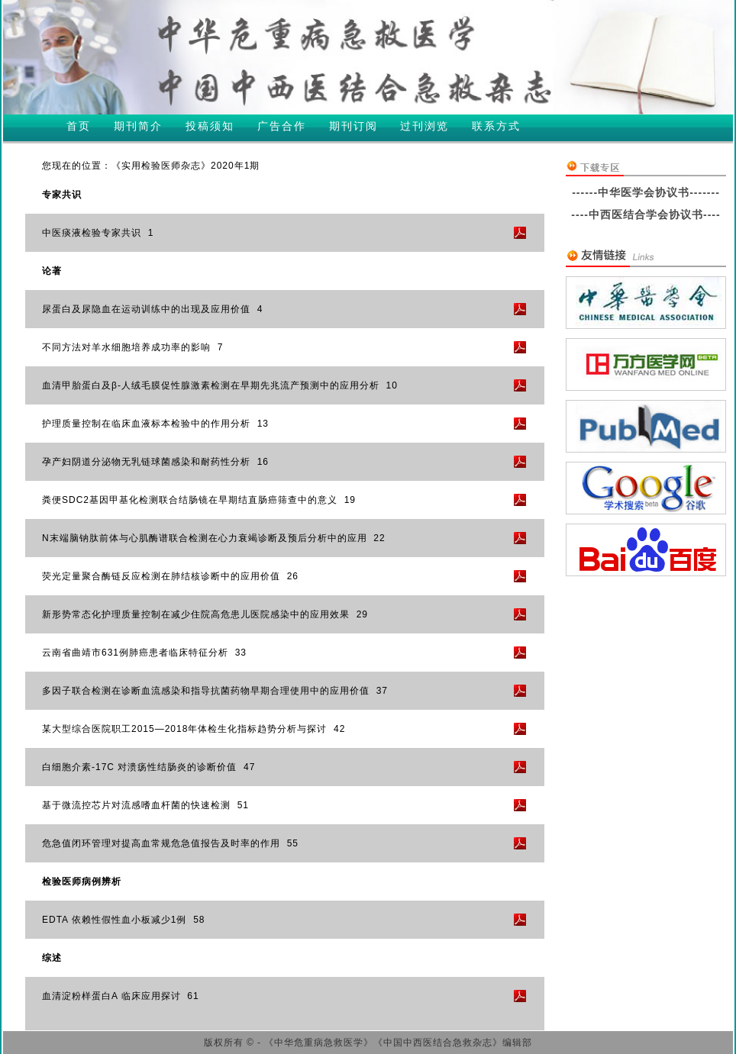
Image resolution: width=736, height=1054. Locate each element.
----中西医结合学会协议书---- (645, 214)
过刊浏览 (424, 126)
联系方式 (496, 126)
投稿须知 (210, 126)
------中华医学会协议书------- (646, 192)
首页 (78, 126)
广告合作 (281, 126)
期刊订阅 (353, 126)
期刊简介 (138, 126)
